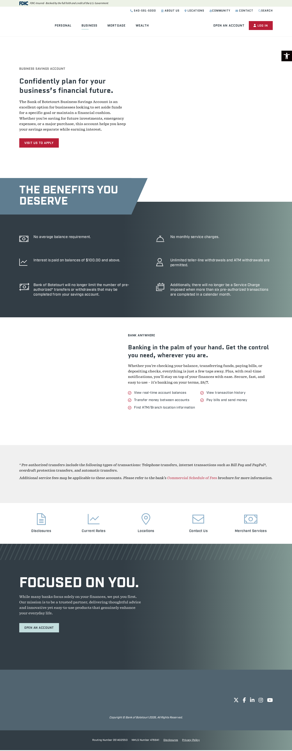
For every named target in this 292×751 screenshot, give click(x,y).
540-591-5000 (143, 11)
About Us (170, 11)
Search (265, 11)
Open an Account (228, 25)
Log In (260, 25)
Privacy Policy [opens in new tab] (191, 741)
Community (220, 11)
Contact (244, 11)
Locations (194, 11)
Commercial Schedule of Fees (192, 478)
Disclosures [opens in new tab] (170, 741)
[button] (286, 56)
